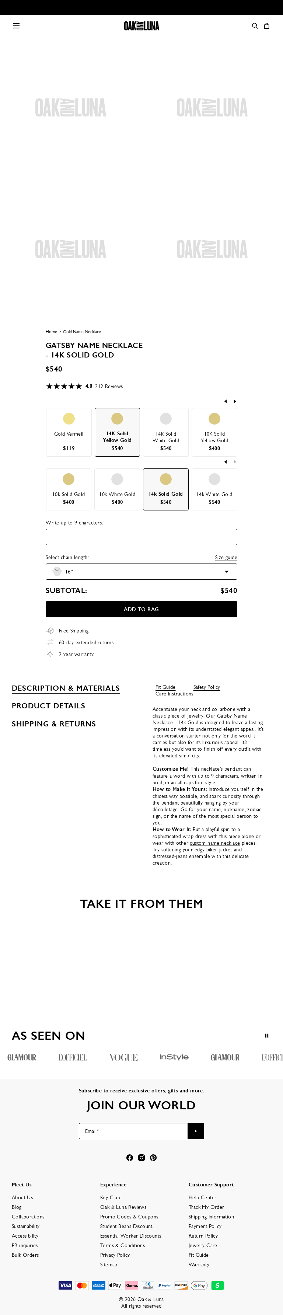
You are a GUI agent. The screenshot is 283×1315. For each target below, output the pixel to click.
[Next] (234, 401)
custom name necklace (215, 843)
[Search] (255, 25)
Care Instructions (174, 694)
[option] (69, 432)
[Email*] (133, 1131)
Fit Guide (166, 687)
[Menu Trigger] (16, 25)
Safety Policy (206, 687)
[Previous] (225, 401)
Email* (92, 1131)
